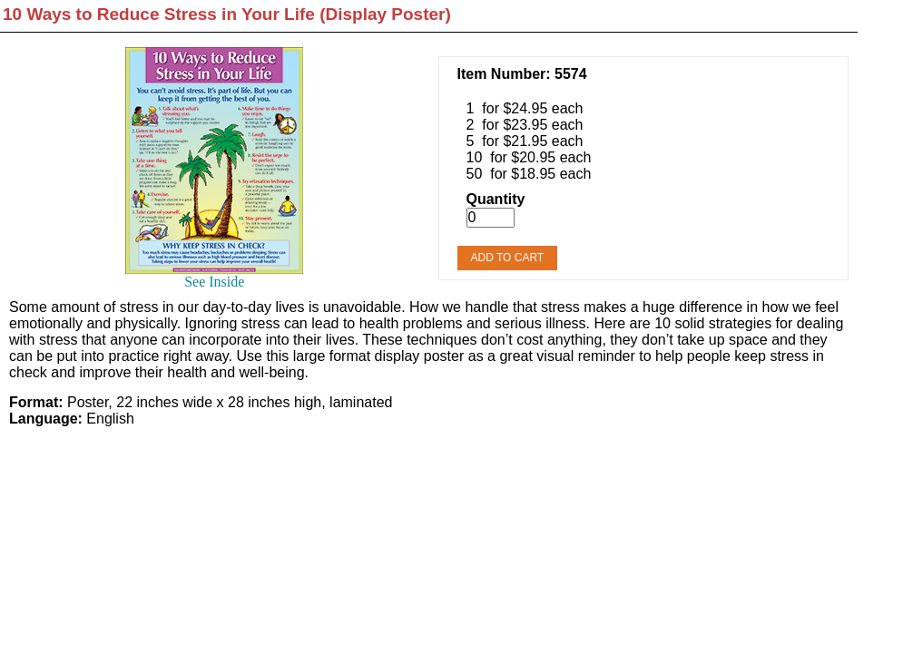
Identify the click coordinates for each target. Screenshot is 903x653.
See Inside (214, 281)
